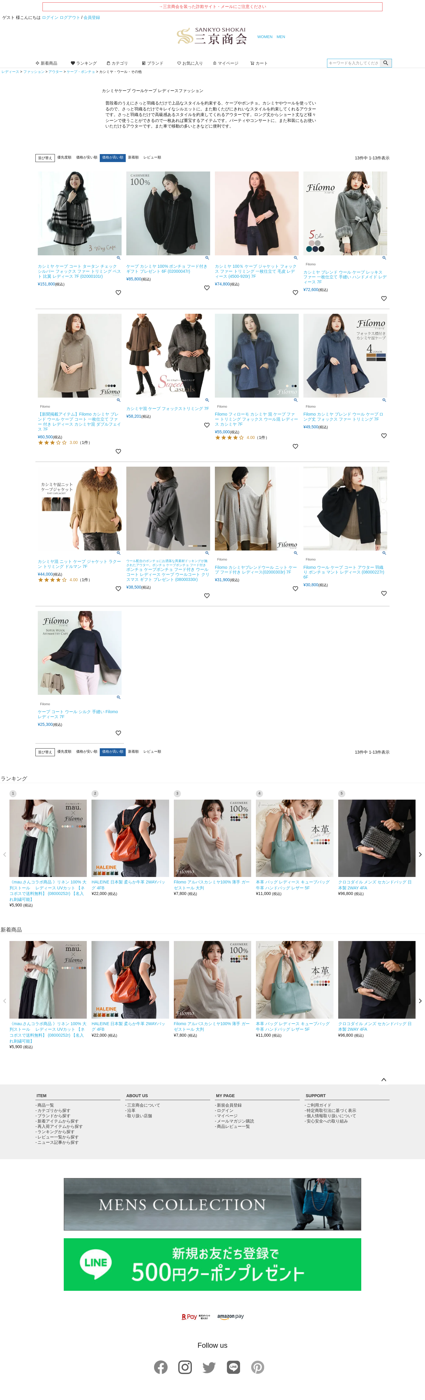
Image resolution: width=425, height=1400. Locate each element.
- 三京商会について (142, 1105)
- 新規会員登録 (228, 1105)
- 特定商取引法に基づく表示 (330, 1110)
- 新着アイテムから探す (57, 1121)
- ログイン (224, 1110)
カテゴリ (117, 63)
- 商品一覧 (44, 1105)
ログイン (50, 17)
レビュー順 (152, 157)
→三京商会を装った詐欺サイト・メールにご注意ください (212, 6)
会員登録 (92, 17)
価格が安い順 (86, 157)
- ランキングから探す (55, 1131)
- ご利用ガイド (318, 1105)
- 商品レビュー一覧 (232, 1126)
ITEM (41, 1095)
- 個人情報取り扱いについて (330, 1115)
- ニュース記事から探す (57, 1142)
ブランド (153, 63)
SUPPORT (316, 1095)
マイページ (225, 63)
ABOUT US (137, 1095)
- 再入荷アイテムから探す (59, 1126)
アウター (55, 72)
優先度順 (64, 157)
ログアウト (70, 17)
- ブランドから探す (53, 1115)
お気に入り (190, 63)
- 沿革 (130, 1110)
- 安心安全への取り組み (326, 1121)
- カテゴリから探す (53, 1110)
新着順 (133, 157)
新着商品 (46, 63)
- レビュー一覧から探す (57, 1137)
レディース (10, 72)
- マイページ (226, 1115)
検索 (386, 63)
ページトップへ (383, 1080)
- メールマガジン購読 (234, 1121)
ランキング (84, 63)
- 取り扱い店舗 (138, 1115)
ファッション (34, 72)
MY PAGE (225, 1095)
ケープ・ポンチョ (81, 72)
